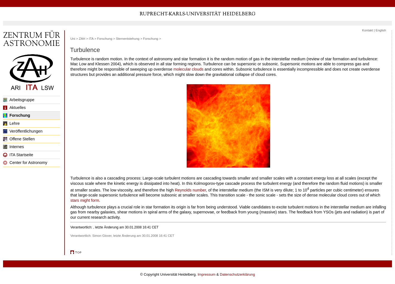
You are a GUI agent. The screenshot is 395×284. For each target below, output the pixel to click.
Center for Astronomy (25, 162)
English (381, 30)
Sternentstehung (128, 38)
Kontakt (367, 30)
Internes (13, 147)
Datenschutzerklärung (237, 274)
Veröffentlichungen (23, 131)
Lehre (11, 123)
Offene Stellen (19, 139)
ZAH (82, 38)
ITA (91, 38)
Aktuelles (14, 107)
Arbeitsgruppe (18, 100)
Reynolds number (190, 190)
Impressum (206, 274)
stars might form (84, 200)
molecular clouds (188, 69)
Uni (72, 38)
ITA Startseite (18, 155)
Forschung (16, 115)
